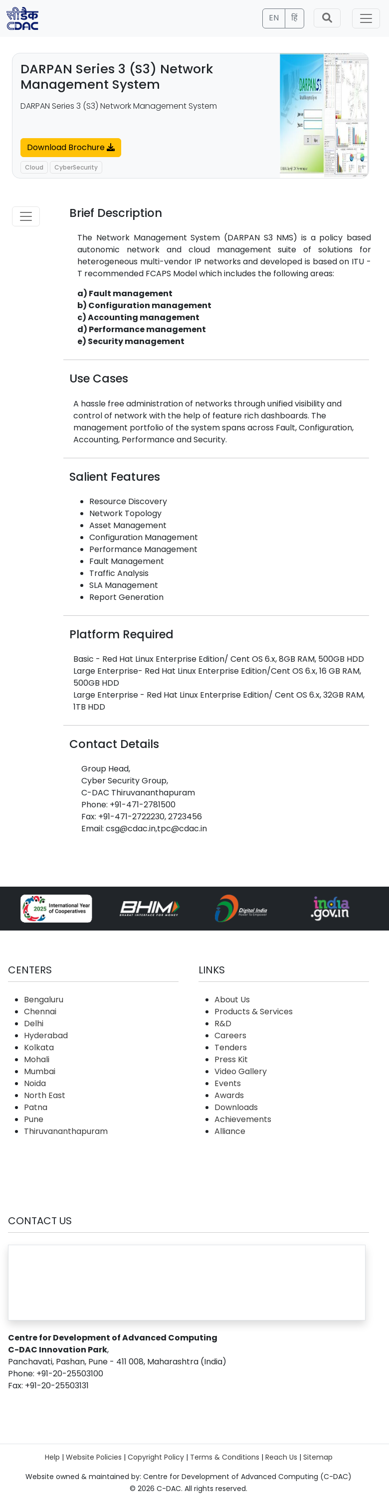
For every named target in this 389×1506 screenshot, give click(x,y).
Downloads (236, 1107)
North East (44, 1095)
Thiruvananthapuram (66, 1131)
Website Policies (94, 1457)
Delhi (33, 1023)
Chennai (40, 1011)
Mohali (36, 1059)
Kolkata (39, 1047)
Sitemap (318, 1457)
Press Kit (231, 1059)
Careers (230, 1035)
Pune (33, 1119)
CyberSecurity (76, 167)
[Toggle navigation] (366, 18)
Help (52, 1457)
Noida (35, 1083)
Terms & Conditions (224, 1457)
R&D (222, 1023)
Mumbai (39, 1071)
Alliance (229, 1131)
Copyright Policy (156, 1457)
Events (227, 1083)
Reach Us (281, 1457)
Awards (229, 1095)
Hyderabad (46, 1035)
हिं (294, 17)
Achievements (242, 1119)
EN (274, 17)
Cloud (34, 167)
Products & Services (253, 1011)
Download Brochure (71, 147)
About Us (232, 999)
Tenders (230, 1047)
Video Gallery (240, 1071)
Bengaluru (43, 999)
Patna (35, 1107)
